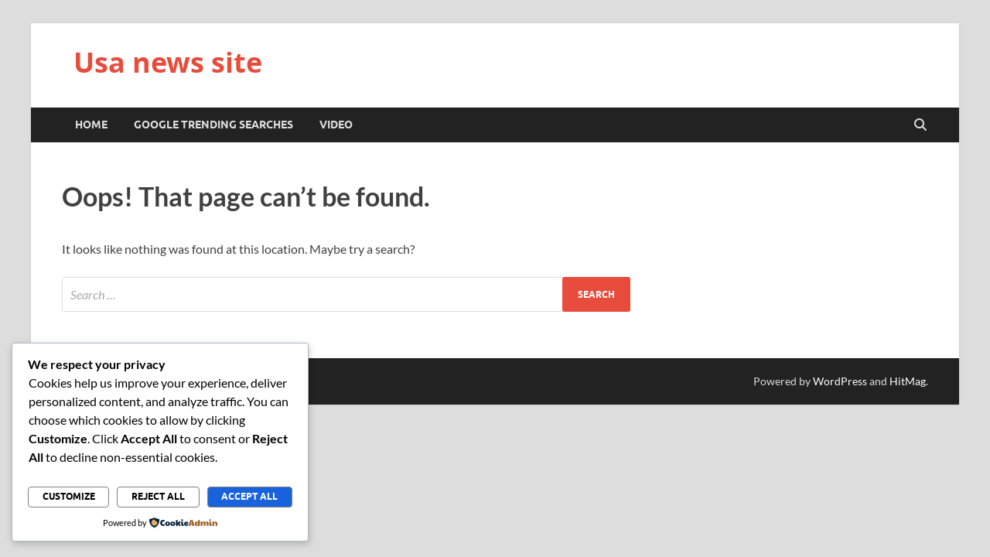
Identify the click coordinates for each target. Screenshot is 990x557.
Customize (69, 496)
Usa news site (167, 62)
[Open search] (920, 125)
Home (91, 124)
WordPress (840, 381)
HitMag (907, 381)
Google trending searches (213, 124)
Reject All (158, 496)
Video (336, 124)
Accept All (249, 496)
